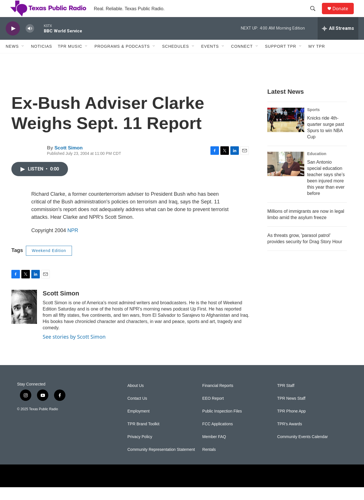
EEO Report (213, 411)
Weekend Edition (49, 263)
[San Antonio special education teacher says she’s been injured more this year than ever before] (285, 176)
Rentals (209, 462)
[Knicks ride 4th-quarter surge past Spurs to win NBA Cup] (285, 132)
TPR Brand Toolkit (143, 437)
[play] (12, 41)
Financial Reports (217, 398)
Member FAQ (214, 449)
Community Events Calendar (302, 449)
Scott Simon (68, 160)
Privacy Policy (139, 449)
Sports (313, 122)
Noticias (41, 59)
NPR (72, 243)
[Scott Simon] (24, 320)
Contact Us (137, 411)
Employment (138, 424)
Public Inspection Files (222, 424)
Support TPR (280, 59)
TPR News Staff (291, 411)
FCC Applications (217, 437)
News (12, 59)
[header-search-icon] (315, 15)
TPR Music (70, 59)
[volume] (30, 41)
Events (210, 59)
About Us (135, 398)
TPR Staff (285, 398)
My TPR (317, 59)
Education (316, 166)
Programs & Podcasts (122, 59)
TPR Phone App (291, 424)
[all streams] (338, 41)
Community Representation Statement (161, 462)
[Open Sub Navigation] (23, 59)
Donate (344, 15)
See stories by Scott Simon (74, 349)
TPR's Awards (289, 437)
